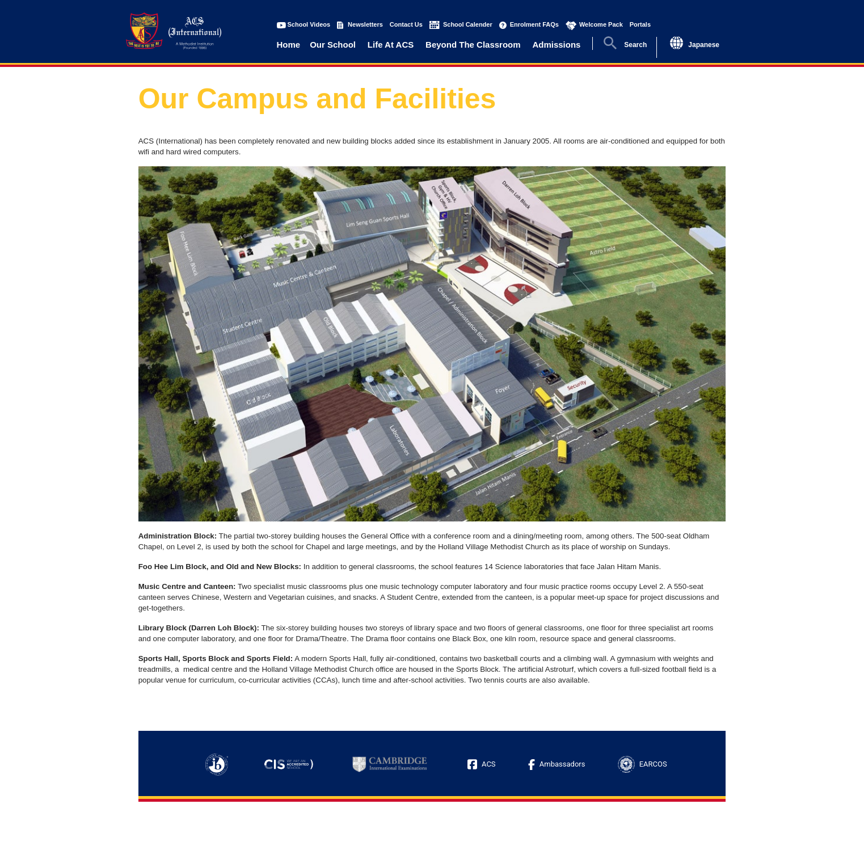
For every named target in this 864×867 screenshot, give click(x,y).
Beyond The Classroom (473, 44)
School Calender (467, 24)
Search (635, 45)
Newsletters (365, 24)
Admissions (556, 44)
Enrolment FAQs (534, 24)
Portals (640, 24)
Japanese (703, 45)
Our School (333, 44)
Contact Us (406, 24)
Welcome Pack (601, 24)
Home (289, 44)
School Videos (309, 24)
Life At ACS (391, 44)
